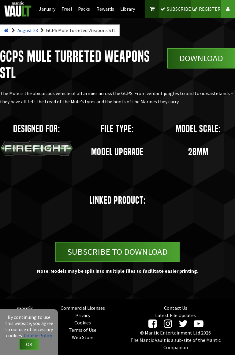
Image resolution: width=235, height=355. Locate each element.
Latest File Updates (175, 315)
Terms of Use (82, 330)
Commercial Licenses (83, 308)
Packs (84, 9)
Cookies (82, 323)
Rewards (105, 9)
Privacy (82, 315)
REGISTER (206, 9)
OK (29, 344)
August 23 (27, 30)
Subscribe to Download (117, 251)
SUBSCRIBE (175, 9)
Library (127, 9)
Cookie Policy (38, 335)
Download (201, 58)
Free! (67, 9)
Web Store (83, 337)
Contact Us (175, 308)
